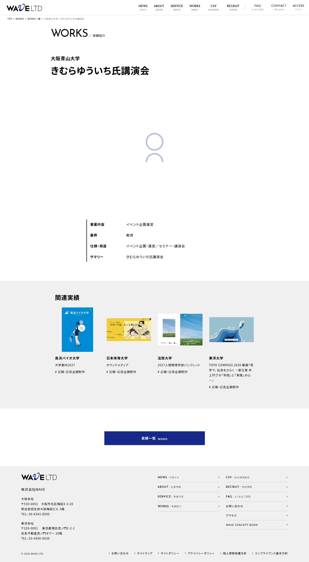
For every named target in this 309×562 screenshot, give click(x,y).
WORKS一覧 (34, 18)
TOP (9, 18)
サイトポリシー (170, 553)
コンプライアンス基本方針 (271, 553)
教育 (130, 235)
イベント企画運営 (140, 224)
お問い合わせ (120, 553)
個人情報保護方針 (235, 553)
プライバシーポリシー (201, 553)
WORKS (20, 18)
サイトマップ (144, 553)
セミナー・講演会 (172, 245)
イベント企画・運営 (141, 245)
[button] (189, 487)
